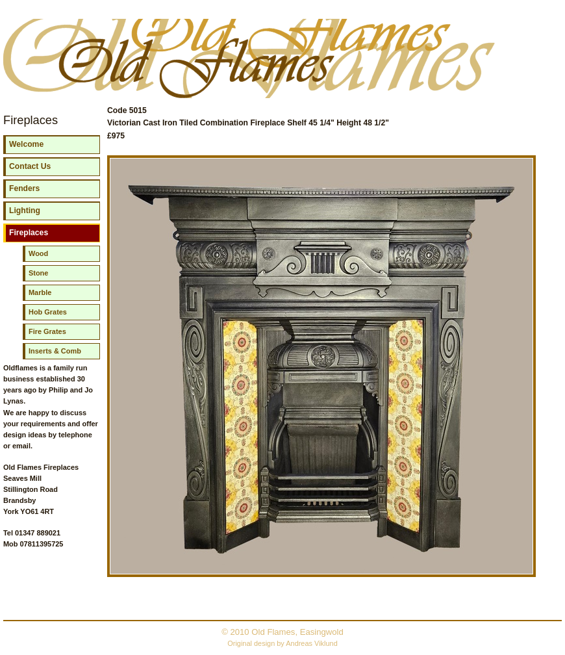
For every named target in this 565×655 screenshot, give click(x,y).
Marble (40, 292)
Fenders (24, 188)
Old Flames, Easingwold (297, 632)
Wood (38, 253)
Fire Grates (47, 331)
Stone (38, 273)
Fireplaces (28, 232)
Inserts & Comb (55, 351)
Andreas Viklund (311, 643)
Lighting (24, 210)
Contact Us (30, 166)
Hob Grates (48, 312)
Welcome (26, 144)
